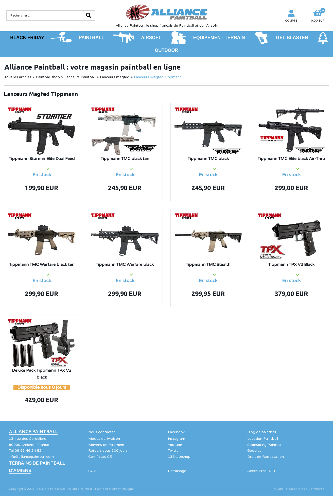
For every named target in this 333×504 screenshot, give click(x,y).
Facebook (176, 432)
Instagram (176, 438)
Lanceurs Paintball (79, 77)
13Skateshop (179, 456)
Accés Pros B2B (261, 471)
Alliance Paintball (33, 431)
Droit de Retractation (265, 456)
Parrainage (177, 471)
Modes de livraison (104, 438)
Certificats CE (100, 456)
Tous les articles (17, 77)
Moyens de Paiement (106, 445)
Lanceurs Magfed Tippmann (158, 77)
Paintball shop (48, 77)
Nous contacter (101, 432)
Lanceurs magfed (114, 77)
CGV (92, 471)
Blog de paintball (261, 432)
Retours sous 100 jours (108, 450)
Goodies (254, 450)
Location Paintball (262, 438)
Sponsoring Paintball (264, 445)
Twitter (174, 450)
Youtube (175, 445)
